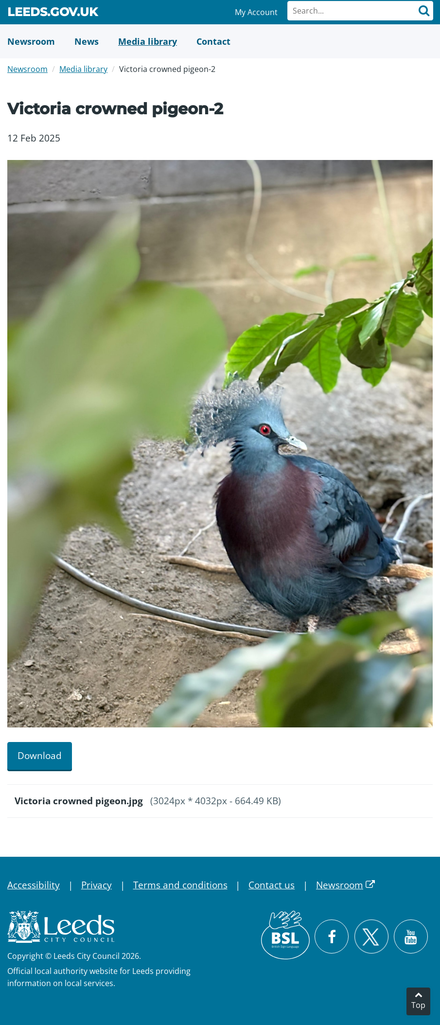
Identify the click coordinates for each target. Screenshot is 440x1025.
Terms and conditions (180, 885)
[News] (86, 41)
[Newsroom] (31, 41)
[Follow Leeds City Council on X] (371, 936)
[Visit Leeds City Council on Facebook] (332, 936)
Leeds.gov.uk (52, 13)
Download (40, 755)
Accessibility (33, 885)
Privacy (96, 885)
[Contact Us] (213, 41)
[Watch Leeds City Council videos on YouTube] (411, 936)
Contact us (271, 885)
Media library (83, 69)
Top (418, 1005)
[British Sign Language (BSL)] (285, 935)
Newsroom (27, 69)
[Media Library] (147, 41)
